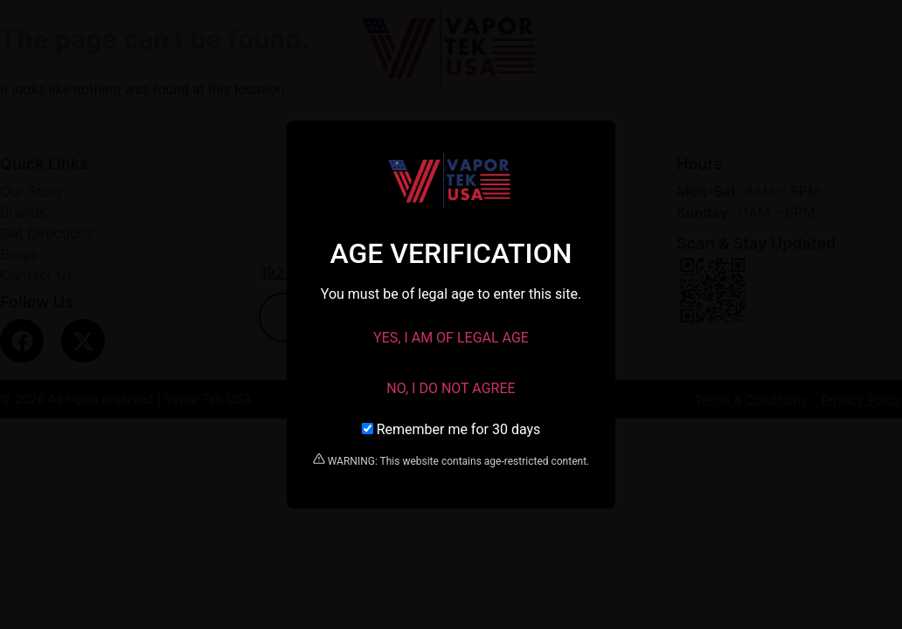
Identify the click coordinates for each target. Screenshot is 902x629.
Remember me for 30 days (451, 430)
